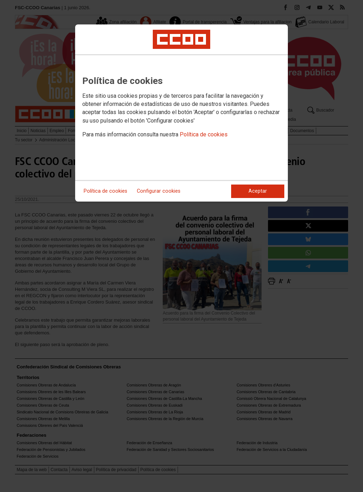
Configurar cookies (158, 191)
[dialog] (181, 113)
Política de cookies (204, 134)
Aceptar (257, 191)
